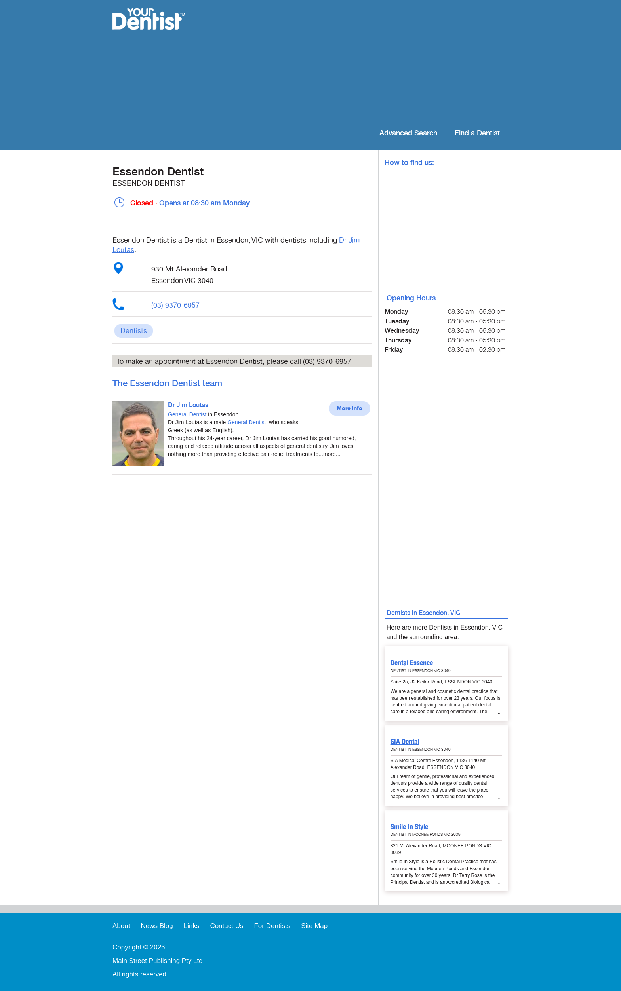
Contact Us (226, 926)
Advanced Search (408, 133)
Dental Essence (412, 663)
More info (349, 408)
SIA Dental (405, 741)
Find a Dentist (477, 133)
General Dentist (187, 414)
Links (192, 926)
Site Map (314, 926)
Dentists (133, 331)
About (121, 926)
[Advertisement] (362, 63)
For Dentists (272, 926)
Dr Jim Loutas (188, 405)
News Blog (157, 926)
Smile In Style (409, 826)
